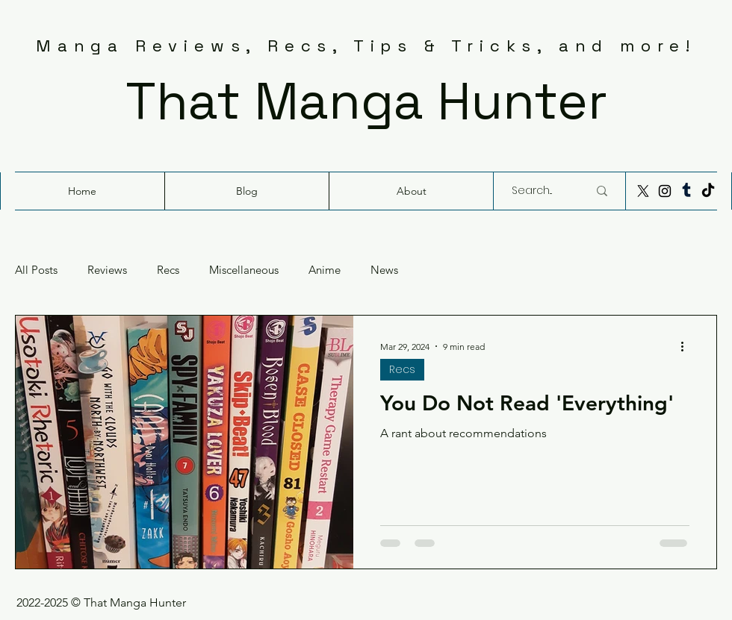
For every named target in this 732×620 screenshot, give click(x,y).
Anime (324, 270)
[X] (643, 191)
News (384, 270)
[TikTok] (708, 191)
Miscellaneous (244, 270)
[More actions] (687, 346)
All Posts (36, 270)
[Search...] (538, 191)
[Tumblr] (686, 191)
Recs (168, 270)
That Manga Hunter (366, 101)
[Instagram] (665, 191)
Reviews (107, 270)
